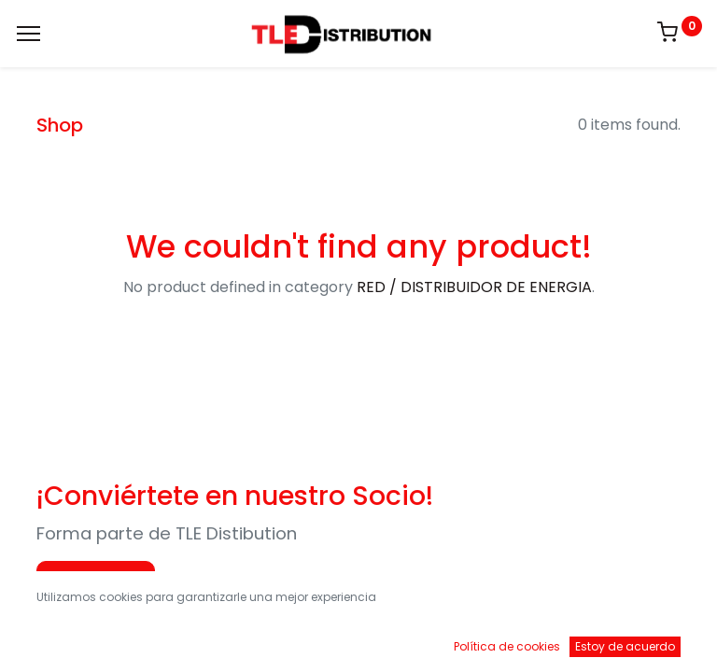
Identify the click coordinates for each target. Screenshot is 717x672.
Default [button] (542, 601)
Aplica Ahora (96, 578)
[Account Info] (656, 640)
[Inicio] (61, 640)
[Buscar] (209, 640)
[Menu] (28, 33)
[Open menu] (358, 644)
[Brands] (507, 640)
